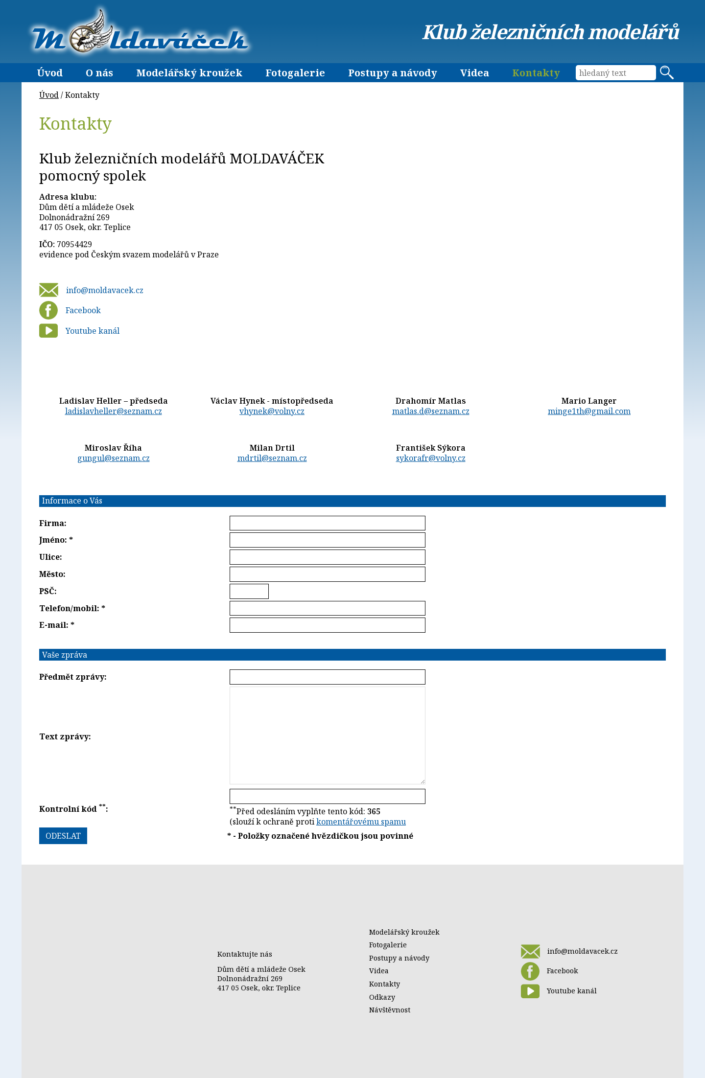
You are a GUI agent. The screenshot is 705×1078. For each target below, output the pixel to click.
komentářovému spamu (361, 821)
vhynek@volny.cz (272, 411)
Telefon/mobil (68, 608)
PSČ (46, 591)
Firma (51, 523)
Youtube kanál (79, 330)
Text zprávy (64, 736)
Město (51, 574)
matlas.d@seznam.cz (431, 411)
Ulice (49, 556)
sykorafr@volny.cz (431, 458)
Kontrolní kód (72, 808)
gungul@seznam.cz (113, 458)
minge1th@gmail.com (589, 411)
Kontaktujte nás (244, 954)
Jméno (52, 539)
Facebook (70, 310)
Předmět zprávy (71, 676)
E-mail (52, 624)
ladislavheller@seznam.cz (113, 411)
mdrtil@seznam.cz (272, 458)
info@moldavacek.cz (91, 290)
